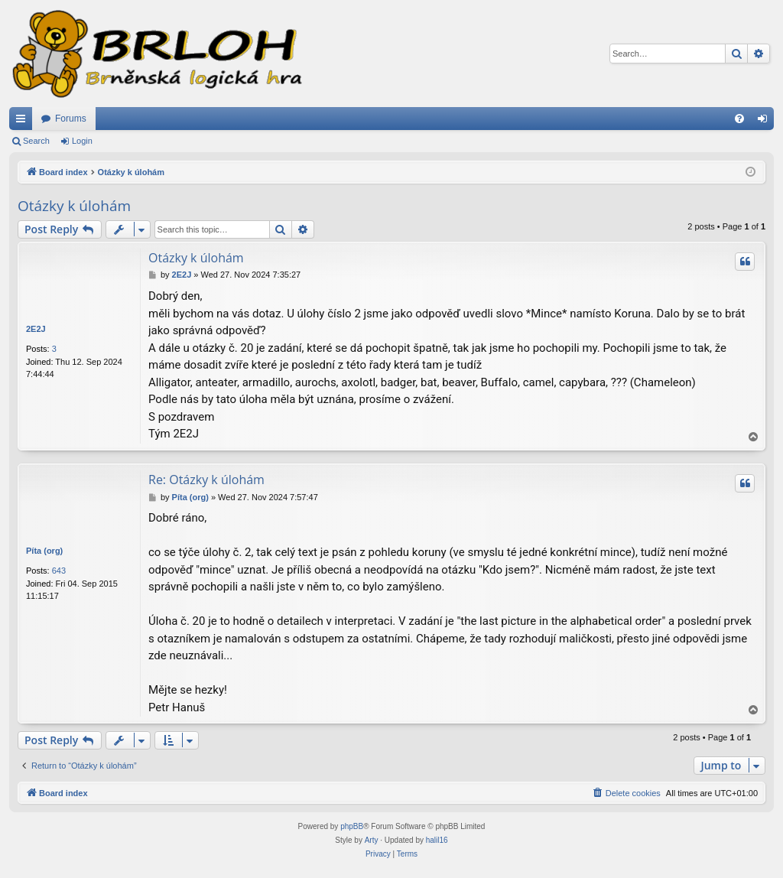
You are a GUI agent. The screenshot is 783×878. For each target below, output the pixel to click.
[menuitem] (739, 118)
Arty (372, 840)
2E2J (36, 328)
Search (36, 140)
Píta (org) (44, 550)
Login (82, 140)
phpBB (351, 826)
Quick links (23, 121)
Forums (70, 118)
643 (59, 570)
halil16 (437, 840)
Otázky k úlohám (74, 206)
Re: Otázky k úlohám (206, 479)
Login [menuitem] (766, 121)
